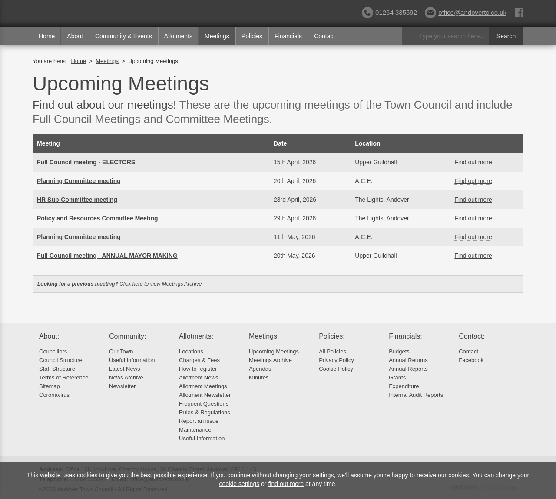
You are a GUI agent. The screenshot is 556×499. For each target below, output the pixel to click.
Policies (252, 36)
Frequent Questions (203, 403)
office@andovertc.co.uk (465, 12)
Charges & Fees (199, 360)
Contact (324, 36)
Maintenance (195, 429)
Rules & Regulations (204, 412)
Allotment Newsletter (205, 395)
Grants (397, 377)
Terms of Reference (63, 377)
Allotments (178, 36)
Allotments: (196, 336)
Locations (191, 351)
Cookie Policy (336, 369)
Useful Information (132, 360)
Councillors (53, 351)
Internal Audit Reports (416, 395)
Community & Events (123, 36)
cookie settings (239, 483)
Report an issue (198, 421)
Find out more (473, 162)
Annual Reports (408, 369)
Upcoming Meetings (274, 351)
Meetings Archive (182, 284)
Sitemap (49, 386)
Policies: (332, 336)
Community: (127, 336)
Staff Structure (57, 369)
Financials (288, 36)
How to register (198, 369)
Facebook (471, 360)
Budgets (399, 351)
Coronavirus (54, 395)
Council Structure (61, 360)
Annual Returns (408, 360)
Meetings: (264, 336)
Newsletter (122, 386)
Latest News (124, 369)
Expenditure (404, 386)
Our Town (121, 351)
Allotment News (198, 377)
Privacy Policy (336, 360)
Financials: (405, 336)
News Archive (126, 377)
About (75, 36)
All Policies (332, 351)
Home (47, 36)
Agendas (260, 369)
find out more (286, 483)
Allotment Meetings (203, 386)
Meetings (217, 36)
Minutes (259, 377)
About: (49, 336)
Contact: (472, 336)
